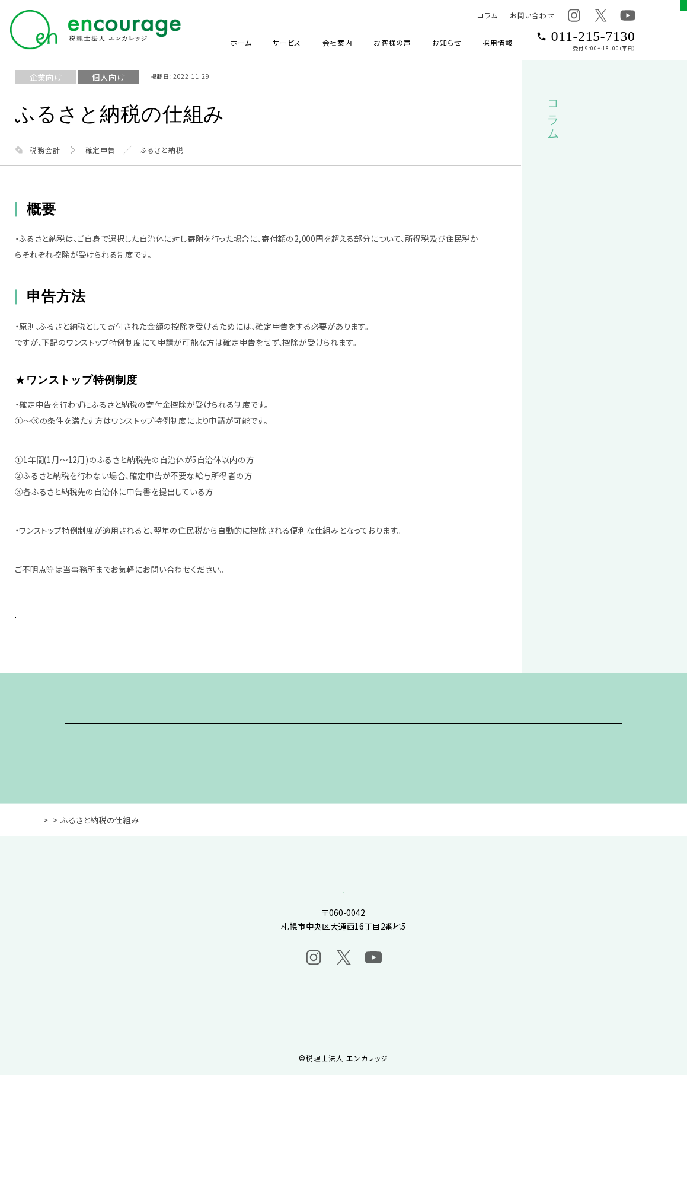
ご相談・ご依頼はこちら (344, 779)
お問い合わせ (532, 15)
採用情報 (498, 42)
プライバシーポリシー (343, 1123)
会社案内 (337, 42)
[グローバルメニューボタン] (667, 30)
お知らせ (446, 42)
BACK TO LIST (113, 629)
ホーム (240, 42)
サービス (287, 42)
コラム (487, 15)
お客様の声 (392, 42)
